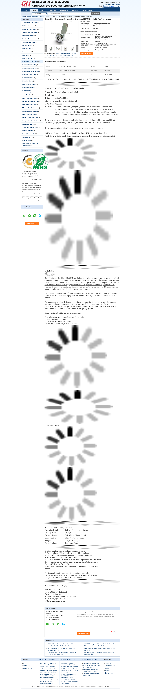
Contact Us (75, 10)
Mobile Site (109, 673)
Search (96, 13)
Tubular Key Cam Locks (29, 22)
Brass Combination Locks (30, 101)
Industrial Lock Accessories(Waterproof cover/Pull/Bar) (29, 93)
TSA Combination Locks (29, 127)
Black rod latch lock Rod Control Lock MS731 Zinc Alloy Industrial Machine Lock (49, 681)
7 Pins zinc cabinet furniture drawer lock (91, 674)
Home (25, 10)
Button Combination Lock (30, 117)
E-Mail (107, 668)
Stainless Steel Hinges (29, 84)
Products (33, 10)
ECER (107, 686)
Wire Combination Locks (29, 108)
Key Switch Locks (27, 35)
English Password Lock (29, 104)
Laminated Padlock (28, 124)
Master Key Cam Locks (29, 29)
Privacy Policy (36, 686)
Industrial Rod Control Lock (30, 71)
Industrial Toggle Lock (29, 74)
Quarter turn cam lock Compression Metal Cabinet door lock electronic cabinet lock (70, 665)
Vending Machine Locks (29, 32)
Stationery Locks (27, 137)
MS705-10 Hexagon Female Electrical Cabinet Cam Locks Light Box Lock (69, 670)
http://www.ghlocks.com (58, 601)
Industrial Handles (27, 78)
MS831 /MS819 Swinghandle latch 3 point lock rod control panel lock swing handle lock (48, 665)
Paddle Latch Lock (28, 58)
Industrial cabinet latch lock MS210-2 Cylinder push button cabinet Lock (69, 681)
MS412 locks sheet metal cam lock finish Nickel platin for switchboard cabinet (69, 676)
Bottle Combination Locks (30, 111)
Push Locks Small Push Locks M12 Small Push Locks (91, 666)
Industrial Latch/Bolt (28, 87)
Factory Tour (52, 10)
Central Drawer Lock (28, 42)
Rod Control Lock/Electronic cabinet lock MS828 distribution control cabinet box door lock (48, 670)
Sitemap (107, 670)
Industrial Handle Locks (29, 68)
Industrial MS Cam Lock (37, 16)
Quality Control (64, 10)
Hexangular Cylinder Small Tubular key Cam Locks (90, 670)
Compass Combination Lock (30, 121)
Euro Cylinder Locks (28, 134)
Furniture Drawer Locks (29, 39)
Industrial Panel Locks (29, 65)
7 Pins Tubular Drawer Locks (91, 663)
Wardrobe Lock (27, 48)
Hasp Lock (25, 55)
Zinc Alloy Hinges (27, 81)
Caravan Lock (26, 52)
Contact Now (87, 53)
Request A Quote (110, 4)
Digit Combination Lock (29, 98)
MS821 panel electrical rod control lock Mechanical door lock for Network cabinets (48, 676)
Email (118, 4)
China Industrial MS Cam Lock (49, 686)
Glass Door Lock (27, 45)
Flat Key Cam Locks (28, 26)
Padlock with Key (27, 130)
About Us (42, 10)
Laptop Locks (26, 140)
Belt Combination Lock (29, 114)
